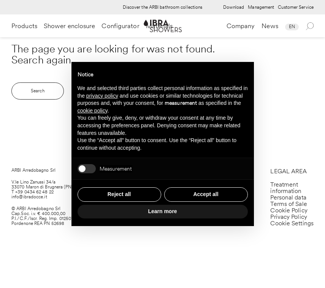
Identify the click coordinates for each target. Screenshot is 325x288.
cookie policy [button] (93, 111)
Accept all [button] (205, 194)
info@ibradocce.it (29, 196)
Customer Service (296, 7)
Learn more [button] (162, 211)
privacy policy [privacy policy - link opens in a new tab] (102, 96)
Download (233, 7)
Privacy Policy (288, 216)
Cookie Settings (292, 223)
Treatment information (285, 188)
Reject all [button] (119, 194)
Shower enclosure (69, 26)
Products (24, 26)
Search (37, 90)
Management (261, 7)
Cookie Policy (288, 210)
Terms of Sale (288, 203)
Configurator (120, 26)
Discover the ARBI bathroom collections (163, 7)
